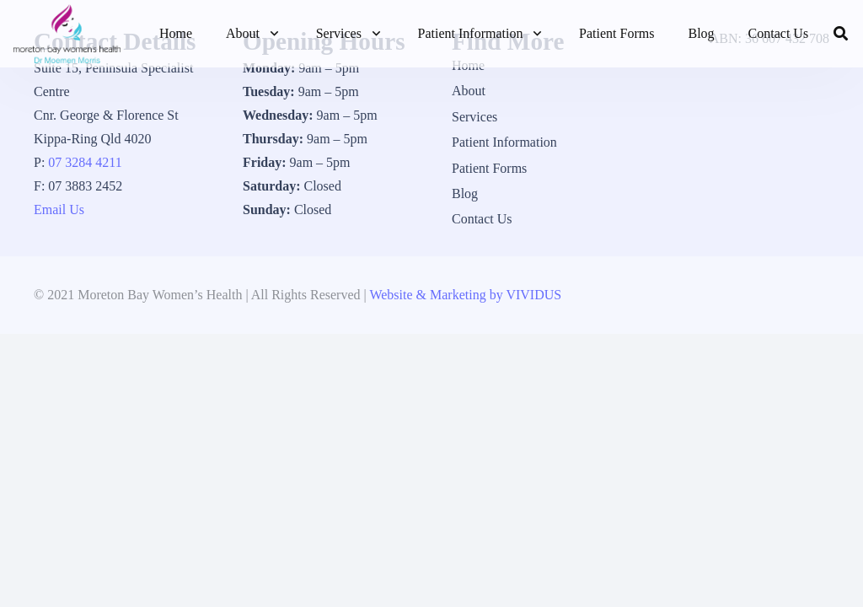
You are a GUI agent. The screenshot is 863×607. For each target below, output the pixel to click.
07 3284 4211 (84, 162)
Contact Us (482, 219)
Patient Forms (489, 168)
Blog (465, 193)
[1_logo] (67, 33)
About (468, 90)
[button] (271, 33)
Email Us (59, 209)
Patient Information (504, 142)
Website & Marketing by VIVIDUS (465, 294)
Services (474, 117)
